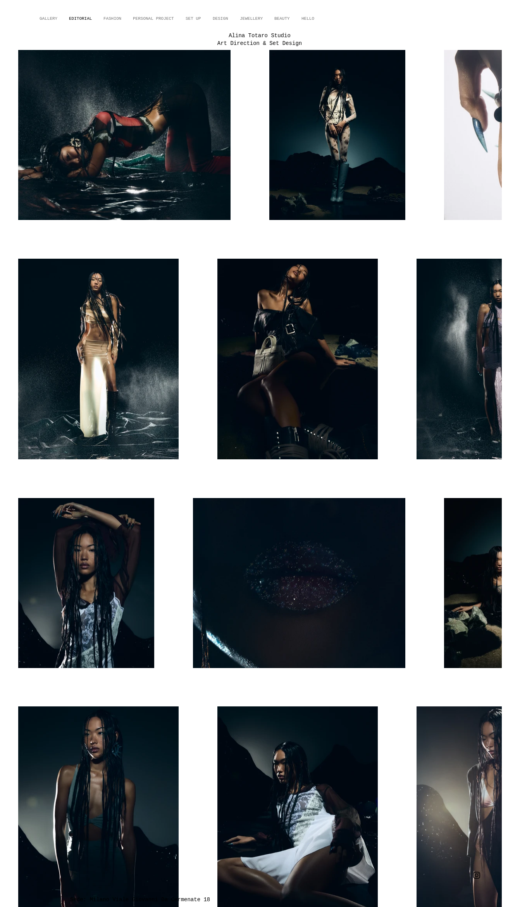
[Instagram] (476, 875)
